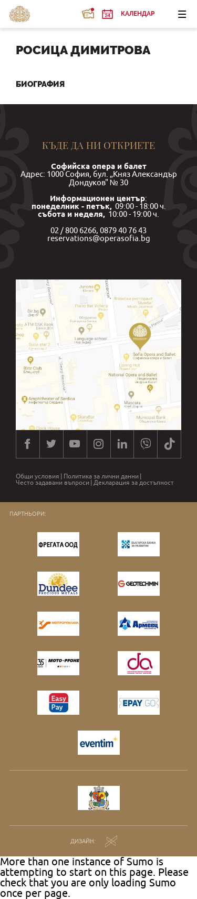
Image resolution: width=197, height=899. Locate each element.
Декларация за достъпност (134, 483)
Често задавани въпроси (52, 483)
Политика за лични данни (101, 476)
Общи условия (37, 476)
